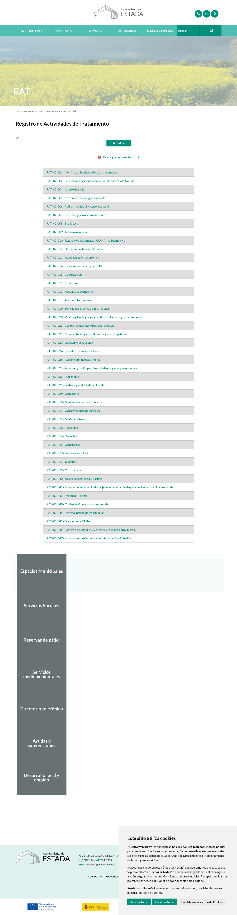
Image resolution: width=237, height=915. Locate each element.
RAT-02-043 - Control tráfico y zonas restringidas (78, 504)
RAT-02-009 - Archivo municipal (67, 232)
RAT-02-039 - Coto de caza (63, 470)
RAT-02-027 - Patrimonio (62, 376)
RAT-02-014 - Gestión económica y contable (74, 266)
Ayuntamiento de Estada (53, 111)
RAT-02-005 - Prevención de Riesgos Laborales (76, 198)
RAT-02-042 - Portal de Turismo (67, 495)
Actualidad (127, 30)
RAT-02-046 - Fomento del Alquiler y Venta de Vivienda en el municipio (91, 529)
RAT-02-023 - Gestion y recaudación (69, 342)
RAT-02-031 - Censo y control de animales (73, 410)
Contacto (95, 876)
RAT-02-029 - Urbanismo (62, 393)
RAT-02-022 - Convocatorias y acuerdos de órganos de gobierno (87, 334)
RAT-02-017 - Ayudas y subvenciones (70, 291)
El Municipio (63, 30)
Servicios (95, 30)
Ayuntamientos (25, 111)
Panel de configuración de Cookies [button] (202, 902)
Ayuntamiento (32, 30)
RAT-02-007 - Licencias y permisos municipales (76, 215)
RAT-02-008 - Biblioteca (62, 223)
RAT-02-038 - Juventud (61, 461)
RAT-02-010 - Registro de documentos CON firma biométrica (85, 240)
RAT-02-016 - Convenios (62, 283)
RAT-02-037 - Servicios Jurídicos (67, 453)
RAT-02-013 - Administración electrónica (72, 257)
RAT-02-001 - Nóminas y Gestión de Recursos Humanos (82, 172)
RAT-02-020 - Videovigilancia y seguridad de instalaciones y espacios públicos (96, 317)
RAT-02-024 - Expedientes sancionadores (72, 351)
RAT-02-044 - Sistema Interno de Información (75, 512)
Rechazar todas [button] (164, 902)
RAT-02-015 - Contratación (64, 274)
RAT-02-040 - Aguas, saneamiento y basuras (74, 478)
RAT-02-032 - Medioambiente (65, 419)
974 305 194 (86, 860)
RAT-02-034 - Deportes (61, 436)
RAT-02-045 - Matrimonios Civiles (68, 521)
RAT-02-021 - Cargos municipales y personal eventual (80, 325)
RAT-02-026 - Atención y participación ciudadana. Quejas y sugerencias (91, 368)
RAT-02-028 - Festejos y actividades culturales (76, 385)
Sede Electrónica (160, 30)
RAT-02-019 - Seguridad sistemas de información (77, 308)
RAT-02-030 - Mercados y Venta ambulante (74, 402)
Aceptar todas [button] (139, 902)
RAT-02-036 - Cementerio (63, 444)
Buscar (210, 33)
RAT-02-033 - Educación (62, 427)
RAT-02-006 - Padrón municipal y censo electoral (77, 206)
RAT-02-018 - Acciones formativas (68, 300)
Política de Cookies (149, 892)
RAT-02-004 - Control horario (65, 189)
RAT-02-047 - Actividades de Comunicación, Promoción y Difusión (88, 538)
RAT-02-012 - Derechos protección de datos (74, 249)
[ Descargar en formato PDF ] (120, 157)
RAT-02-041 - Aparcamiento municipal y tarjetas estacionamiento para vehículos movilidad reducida (109, 487)
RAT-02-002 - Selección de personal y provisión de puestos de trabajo (90, 181)
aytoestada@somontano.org (96, 864)
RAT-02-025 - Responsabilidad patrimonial (73, 359)
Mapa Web (112, 876)
